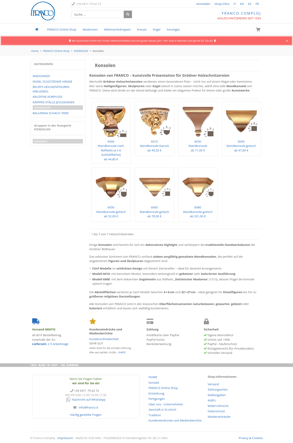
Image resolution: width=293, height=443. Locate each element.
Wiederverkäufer (219, 417)
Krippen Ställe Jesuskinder (53, 102)
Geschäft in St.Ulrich (162, 409)
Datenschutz (216, 411)
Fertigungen (157, 399)
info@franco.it (88, 407)
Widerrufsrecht (218, 406)
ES (249, 4)
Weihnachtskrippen (117, 29)
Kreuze (141, 29)
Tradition (155, 415)
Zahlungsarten (218, 389)
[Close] (287, 40)
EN (242, 4)
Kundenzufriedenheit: (104, 339)
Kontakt (154, 382)
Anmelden (203, 4)
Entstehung (156, 393)
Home (35, 51)
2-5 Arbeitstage (50, 344)
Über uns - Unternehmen (166, 404)
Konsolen (81, 51)
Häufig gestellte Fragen (86, 415)
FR (257, 4)
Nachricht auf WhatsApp (86, 399)
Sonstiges (173, 29)
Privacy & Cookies (251, 438)
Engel (156, 29)
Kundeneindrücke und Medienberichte (175, 420)
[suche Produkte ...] (98, 14)
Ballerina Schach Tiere (51, 113)
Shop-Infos (221, 4)
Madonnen (90, 29)
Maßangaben (217, 395)
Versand (213, 384)
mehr (122, 352)
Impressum (65, 438)
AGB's (212, 400)
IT (234, 4)
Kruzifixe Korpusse (47, 97)
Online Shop (61, 29)
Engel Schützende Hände (52, 81)
